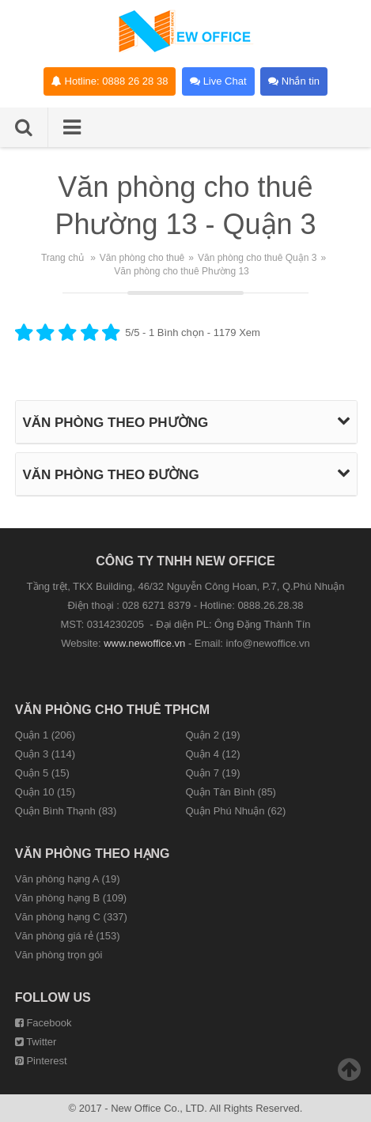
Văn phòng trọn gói (59, 955)
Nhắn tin (294, 81)
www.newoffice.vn (144, 643)
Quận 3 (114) (45, 754)
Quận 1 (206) (45, 735)
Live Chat (218, 81)
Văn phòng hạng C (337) (71, 917)
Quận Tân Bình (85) (231, 792)
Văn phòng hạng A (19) (67, 879)
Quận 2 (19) (213, 735)
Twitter (36, 1042)
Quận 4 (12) (213, 754)
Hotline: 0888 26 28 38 (109, 81)
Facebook (43, 1023)
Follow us (53, 997)
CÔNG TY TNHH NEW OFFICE (185, 561)
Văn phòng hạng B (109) (71, 898)
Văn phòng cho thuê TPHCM (112, 709)
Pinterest (41, 1061)
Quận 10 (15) (45, 792)
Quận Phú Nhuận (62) (236, 811)
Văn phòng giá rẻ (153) (67, 936)
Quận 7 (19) (213, 773)
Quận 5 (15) (42, 773)
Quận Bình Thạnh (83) (66, 811)
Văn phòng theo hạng (92, 853)
